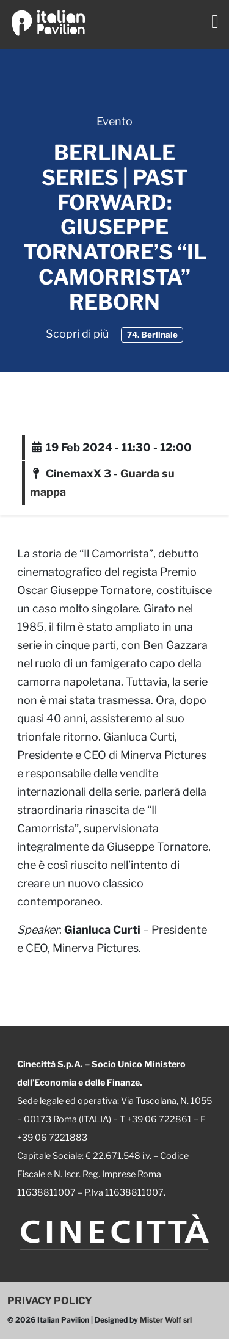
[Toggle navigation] (215, 21)
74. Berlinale (152, 334)
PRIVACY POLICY (49, 1300)
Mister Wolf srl (166, 1319)
